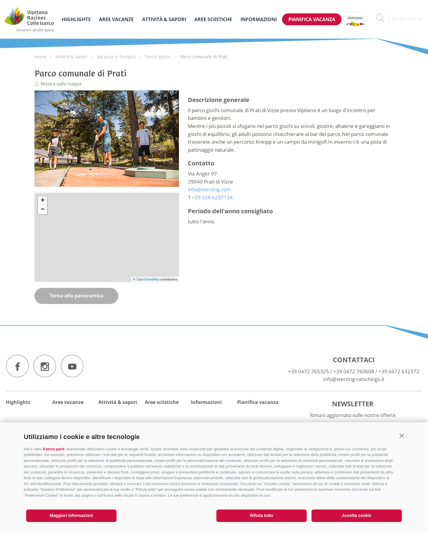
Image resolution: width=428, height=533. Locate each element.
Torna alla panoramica (76, 295)
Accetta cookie (357, 515)
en (402, 19)
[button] (401, 435)
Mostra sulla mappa (57, 84)
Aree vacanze (116, 19)
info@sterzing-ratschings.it (353, 379)
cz (411, 19)
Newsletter (353, 403)
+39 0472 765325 (308, 371)
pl (419, 19)
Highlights (76, 19)
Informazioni (258, 19)
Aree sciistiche (213, 19)
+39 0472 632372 (398, 371)
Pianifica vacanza (311, 19)
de (394, 19)
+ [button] (43, 200)
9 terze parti (53, 449)
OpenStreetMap (148, 279)
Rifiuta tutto (261, 515)
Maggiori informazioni (71, 515)
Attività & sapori (164, 19)
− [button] (43, 209)
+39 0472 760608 (353, 371)
